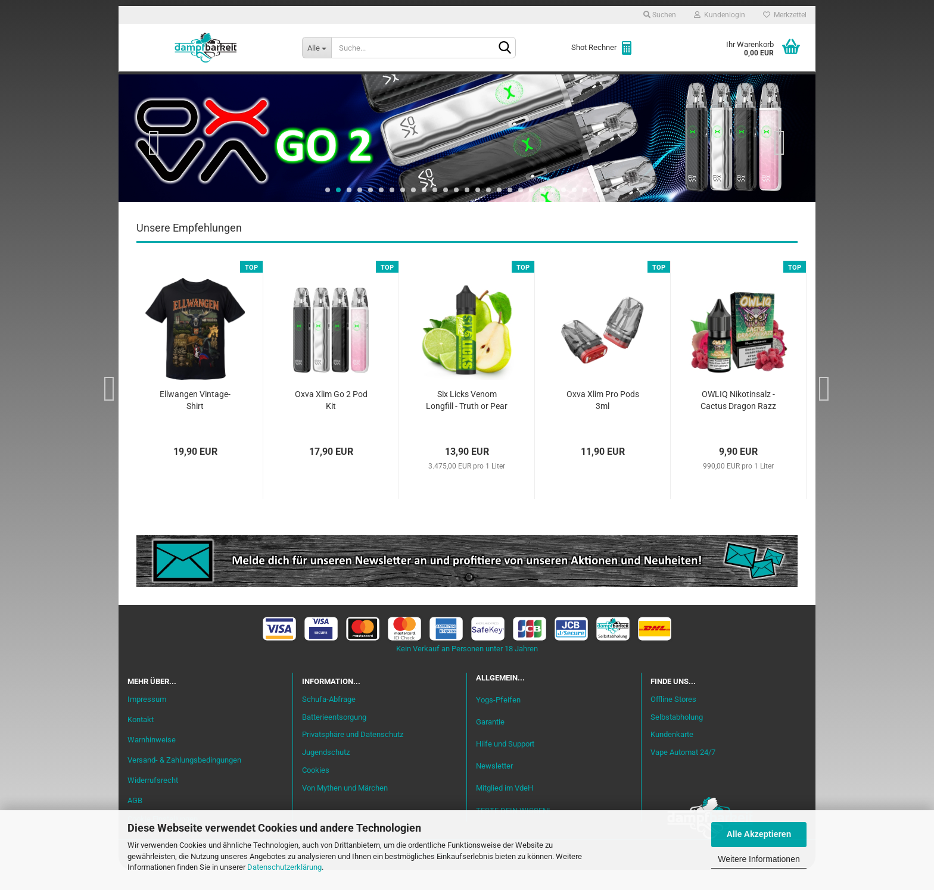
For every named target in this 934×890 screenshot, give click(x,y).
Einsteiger (247, 84)
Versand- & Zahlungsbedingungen (184, 780)
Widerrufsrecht (152, 800)
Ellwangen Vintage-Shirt (195, 421)
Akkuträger (558, 84)
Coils (616, 84)
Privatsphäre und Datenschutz (352, 755)
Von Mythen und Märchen (345, 808)
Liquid (303, 84)
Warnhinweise (151, 759)
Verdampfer (483, 84)
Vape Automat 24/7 (682, 773)
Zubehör (666, 84)
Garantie (490, 742)
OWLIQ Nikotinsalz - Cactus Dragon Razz (738, 421)
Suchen (659, 15)
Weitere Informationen (758, 859)
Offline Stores (673, 719)
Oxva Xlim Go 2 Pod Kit (331, 421)
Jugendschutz (326, 773)
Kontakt (140, 740)
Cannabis (726, 84)
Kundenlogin (719, 15)
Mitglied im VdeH (504, 808)
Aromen (353, 84)
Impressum (146, 720)
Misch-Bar (413, 84)
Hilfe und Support (505, 764)
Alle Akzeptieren (759, 834)
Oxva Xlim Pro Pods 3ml (602, 421)
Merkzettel (785, 15)
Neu (196, 84)
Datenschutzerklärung (284, 867)
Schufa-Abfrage (329, 719)
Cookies (315, 790)
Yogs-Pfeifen (498, 720)
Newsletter (494, 786)
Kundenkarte (671, 755)
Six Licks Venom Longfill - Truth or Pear (467, 421)
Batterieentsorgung (334, 737)
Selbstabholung (676, 737)
